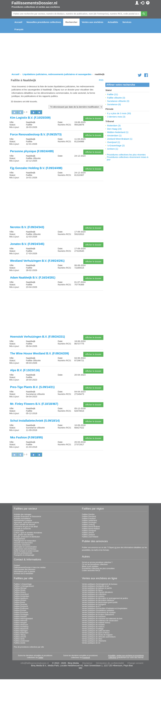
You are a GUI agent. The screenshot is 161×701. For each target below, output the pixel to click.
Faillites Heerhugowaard (23, 619)
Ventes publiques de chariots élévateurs (97, 592)
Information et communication (25, 547)
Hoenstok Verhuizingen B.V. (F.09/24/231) (37, 336)
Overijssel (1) (113, 142)
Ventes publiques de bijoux (92, 590)
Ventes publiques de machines (94, 617)
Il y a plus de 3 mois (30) (119, 113)
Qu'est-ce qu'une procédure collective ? (97, 562)
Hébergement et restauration (25, 541)
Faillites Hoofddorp (21, 627)
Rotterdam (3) (114, 125)
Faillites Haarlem (20, 617)
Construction (19, 531)
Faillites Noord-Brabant (91, 527)
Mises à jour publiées (90, 566)
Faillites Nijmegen (21, 631)
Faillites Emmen (20, 610)
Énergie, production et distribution (27, 537)
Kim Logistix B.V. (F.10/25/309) (30, 117)
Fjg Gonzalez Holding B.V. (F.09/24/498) (36, 168)
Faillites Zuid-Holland (90, 537)
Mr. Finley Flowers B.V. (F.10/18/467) (34, 403)
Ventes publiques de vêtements (94, 641)
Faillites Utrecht (88, 533)
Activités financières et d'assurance (27, 516)
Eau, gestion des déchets (24, 535)
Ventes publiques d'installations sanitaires (98, 610)
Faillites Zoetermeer (21, 641)
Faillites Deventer (20, 604)
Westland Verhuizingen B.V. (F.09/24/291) (37, 260)
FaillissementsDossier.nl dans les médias (30, 567)
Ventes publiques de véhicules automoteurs (99, 637)
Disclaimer (87, 663)
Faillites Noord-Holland (91, 529)
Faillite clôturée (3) (116, 97)
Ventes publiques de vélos (92, 639)
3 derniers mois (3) (116, 116)
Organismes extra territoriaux (25, 549)
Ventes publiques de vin (91, 643)
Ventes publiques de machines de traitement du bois (102, 619)
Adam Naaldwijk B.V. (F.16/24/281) (32, 277)
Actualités (113, 22)
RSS (101, 80)
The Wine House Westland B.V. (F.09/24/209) (39, 353)
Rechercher (71, 22)
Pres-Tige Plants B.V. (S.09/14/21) (32, 387)
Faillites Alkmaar (20, 588)
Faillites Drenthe (88, 514)
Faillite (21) (112, 94)
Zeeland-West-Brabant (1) (119, 139)
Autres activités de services (24, 525)
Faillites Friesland (89, 518)
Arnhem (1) (112, 149)
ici (115, 547)
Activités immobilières (22, 518)
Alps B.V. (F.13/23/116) (25, 370)
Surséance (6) (114, 104)
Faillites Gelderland (89, 521)
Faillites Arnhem (20, 600)
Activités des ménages (22, 514)
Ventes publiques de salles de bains (96, 631)
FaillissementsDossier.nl (34, 3)
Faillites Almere (20, 592)
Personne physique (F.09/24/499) (32, 151)
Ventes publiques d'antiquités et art (95, 586)
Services (126, 22)
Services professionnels (23, 553)
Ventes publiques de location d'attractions (98, 615)
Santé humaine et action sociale (26, 551)
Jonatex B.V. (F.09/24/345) (27, 243)
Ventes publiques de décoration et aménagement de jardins (105, 598)
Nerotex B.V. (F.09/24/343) (27, 227)
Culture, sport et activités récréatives (28, 533)
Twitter (40, 658)
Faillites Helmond (20, 621)
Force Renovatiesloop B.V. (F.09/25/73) (36, 134)
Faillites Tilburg (20, 635)
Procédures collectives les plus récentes (126, 154)
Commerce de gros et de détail (26, 527)
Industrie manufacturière (23, 543)
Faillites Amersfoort (21, 594)
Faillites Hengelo (20, 623)
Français (19, 29)
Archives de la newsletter (23, 574)
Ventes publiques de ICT (91, 606)
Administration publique (23, 521)
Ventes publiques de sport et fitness (95, 633)
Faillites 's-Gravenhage (23, 584)
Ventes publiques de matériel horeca (96, 623)
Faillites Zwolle (19, 643)
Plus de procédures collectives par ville (29, 647)
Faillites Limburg (88, 525)
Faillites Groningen (89, 523)
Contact (17, 565)
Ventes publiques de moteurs (93, 627)
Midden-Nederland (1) (117, 132)
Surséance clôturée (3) (118, 101)
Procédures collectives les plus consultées (98, 568)
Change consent (135, 663)
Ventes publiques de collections (94, 594)
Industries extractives (22, 545)
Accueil (18, 22)
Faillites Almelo (20, 590)
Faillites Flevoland (89, 516)
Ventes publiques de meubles (93, 625)
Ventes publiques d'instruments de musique (99, 612)
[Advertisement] (57, 203)
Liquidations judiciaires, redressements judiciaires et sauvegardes (57, 74)
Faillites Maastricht (21, 629)
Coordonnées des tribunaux (24, 569)
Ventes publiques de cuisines (93, 596)
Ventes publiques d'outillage (93, 629)
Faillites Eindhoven (21, 608)
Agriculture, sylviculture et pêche (26, 523)
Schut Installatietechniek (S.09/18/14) (35, 420)
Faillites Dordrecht (21, 606)
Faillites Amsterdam (21, 596)
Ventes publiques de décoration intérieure (98, 600)
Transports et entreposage (24, 555)
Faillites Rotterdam (21, 633)
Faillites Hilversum (21, 625)
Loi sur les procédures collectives (95, 564)
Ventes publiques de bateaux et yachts (97, 588)
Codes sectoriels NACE (91, 570)
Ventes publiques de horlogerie (94, 604)
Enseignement (19, 539)
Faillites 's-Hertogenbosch (24, 586)
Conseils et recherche (22, 529)
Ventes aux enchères (92, 22)
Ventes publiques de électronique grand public (100, 602)
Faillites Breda (19, 602)
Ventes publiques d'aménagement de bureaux (99, 584)
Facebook (86, 658)
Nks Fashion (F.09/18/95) (26, 437)
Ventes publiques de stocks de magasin (97, 635)
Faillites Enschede (21, 612)
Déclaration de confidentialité (110, 663)
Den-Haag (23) (114, 129)
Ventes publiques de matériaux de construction (100, 621)
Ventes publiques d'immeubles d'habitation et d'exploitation (104, 608)
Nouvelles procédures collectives (44, 22)
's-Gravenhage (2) (116, 145)
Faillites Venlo (19, 639)
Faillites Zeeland (88, 535)
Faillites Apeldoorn (21, 598)
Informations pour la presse (24, 572)
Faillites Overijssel (89, 531)
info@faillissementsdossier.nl (35, 663)
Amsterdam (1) (114, 135)
